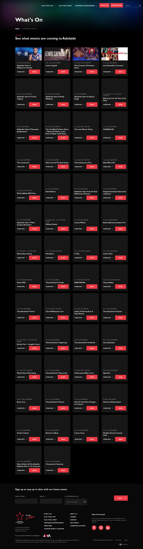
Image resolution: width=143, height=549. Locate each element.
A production (123, 544)
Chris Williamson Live (55, 311)
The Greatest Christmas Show (84, 66)
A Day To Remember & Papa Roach (83, 312)
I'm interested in (72, 496)
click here (94, 522)
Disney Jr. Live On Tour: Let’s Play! (114, 99)
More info (22, 72)
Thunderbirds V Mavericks (56, 373)
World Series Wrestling (26, 373)
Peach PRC (21, 282)
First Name (20, 496)
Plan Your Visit (47, 6)
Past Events (74, 523)
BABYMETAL (79, 282)
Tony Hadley (108, 282)
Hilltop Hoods (51, 224)
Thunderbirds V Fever (26, 311)
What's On (104, 5)
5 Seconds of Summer (54, 464)
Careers (73, 517)
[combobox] (76, 502)
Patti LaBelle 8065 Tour (26, 193)
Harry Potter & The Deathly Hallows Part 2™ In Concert (28, 465)
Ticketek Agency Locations (54, 529)
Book (34, 72)
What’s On (48, 514)
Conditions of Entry (77, 526)
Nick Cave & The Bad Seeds (57, 162)
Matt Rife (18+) (109, 162)
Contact (73, 520)
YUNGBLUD (108, 129)
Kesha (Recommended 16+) (114, 222)
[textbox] (73, 502)
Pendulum (50, 253)
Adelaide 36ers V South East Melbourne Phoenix (85, 192)
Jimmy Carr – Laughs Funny (28, 344)
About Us (73, 514)
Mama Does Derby (24, 253)
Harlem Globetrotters (112, 402)
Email (43, 496)
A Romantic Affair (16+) (84, 373)
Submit (120, 498)
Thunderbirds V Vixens (55, 402)
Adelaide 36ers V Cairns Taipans (26, 97)
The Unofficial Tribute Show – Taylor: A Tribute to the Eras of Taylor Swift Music (57, 131)
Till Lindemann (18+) (83, 162)
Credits (126, 540)
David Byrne (51, 191)
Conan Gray (79, 433)
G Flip (76, 253)
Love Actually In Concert (113, 65)
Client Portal (117, 5)
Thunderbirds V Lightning (56, 342)
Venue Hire (48, 526)
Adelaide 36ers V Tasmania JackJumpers (28, 130)
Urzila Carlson (23, 433)
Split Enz (106, 373)
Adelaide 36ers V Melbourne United (24, 66)
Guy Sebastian (109, 342)
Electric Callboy (52, 433)
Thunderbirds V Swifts (55, 282)
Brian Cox (21, 402)
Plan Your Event (65, 6)
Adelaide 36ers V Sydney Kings (84, 97)
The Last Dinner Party (83, 129)
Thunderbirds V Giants (112, 311)
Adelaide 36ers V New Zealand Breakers (26, 223)
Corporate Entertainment (85, 6)
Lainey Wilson (80, 222)
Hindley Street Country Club (112, 434)
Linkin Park (107, 253)
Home (17, 28)
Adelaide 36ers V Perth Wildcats (55, 97)
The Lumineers (23, 162)
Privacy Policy (118, 540)
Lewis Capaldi (51, 65)
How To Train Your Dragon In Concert (85, 403)
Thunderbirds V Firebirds (84, 342)
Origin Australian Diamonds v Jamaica (114, 192)
